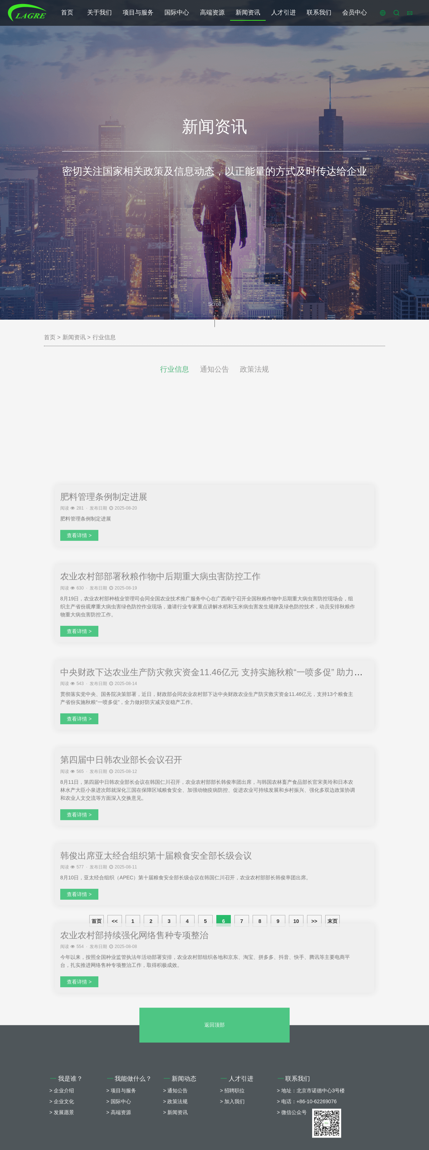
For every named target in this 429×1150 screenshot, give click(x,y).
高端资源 (212, 12)
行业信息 (104, 337)
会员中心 (354, 12)
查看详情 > (79, 801)
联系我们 (319, 12)
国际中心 (176, 12)
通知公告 (214, 380)
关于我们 (99, 12)
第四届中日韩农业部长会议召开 (121, 1025)
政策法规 (254, 380)
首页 (67, 12)
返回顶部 (214, 1105)
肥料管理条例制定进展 (103, 763)
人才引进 (283, 12)
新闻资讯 (248, 12)
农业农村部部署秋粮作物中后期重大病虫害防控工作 (160, 842)
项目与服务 (138, 12)
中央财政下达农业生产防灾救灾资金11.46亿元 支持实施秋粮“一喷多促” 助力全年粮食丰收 (233, 938)
